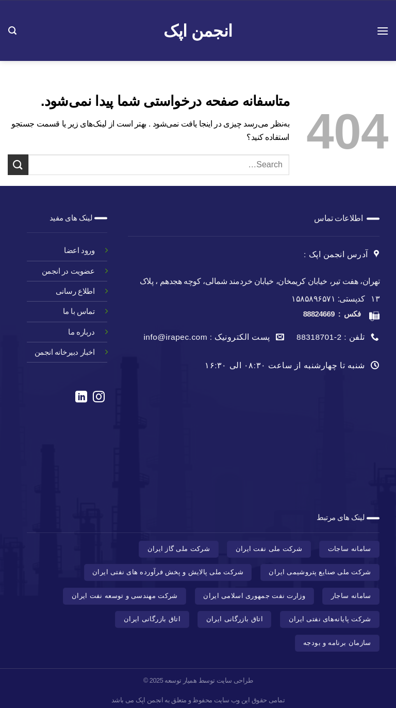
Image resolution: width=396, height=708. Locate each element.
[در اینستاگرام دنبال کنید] (99, 397)
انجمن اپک (197, 31)
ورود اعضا (78, 250)
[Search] (12, 31)
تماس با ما (78, 311)
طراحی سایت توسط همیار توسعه (208, 680)
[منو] (382, 30)
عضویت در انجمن (68, 270)
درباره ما (81, 331)
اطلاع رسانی (75, 291)
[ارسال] (18, 164)
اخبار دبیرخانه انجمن (64, 352)
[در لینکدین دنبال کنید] (81, 397)
